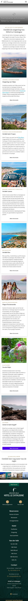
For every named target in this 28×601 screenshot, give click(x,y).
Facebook (14, 594)
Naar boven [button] (14, 484)
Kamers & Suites (14, 514)
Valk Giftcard (14, 550)
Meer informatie (14, 100)
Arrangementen (14, 521)
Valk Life (14, 560)
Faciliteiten (14, 529)
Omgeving (14, 532)
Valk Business (14, 557)
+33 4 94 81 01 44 (14, 570)
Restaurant (14, 517)
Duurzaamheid (14, 535)
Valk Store (14, 553)
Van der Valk (20, 502)
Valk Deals (14, 547)
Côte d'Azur (21, 137)
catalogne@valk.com (14, 576)
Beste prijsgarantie (7, 502)
